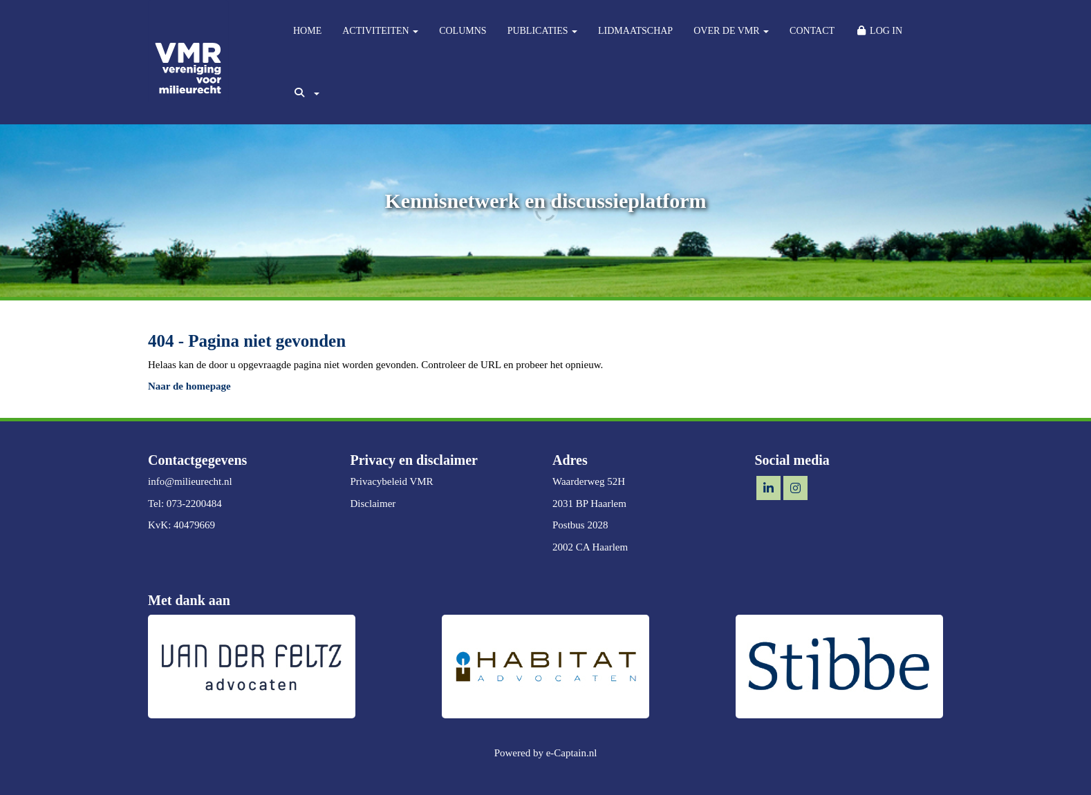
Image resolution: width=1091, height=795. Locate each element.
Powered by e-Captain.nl (545, 752)
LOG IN (878, 31)
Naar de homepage (189, 386)
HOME (307, 31)
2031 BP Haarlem (589, 503)
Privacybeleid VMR (392, 481)
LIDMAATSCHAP (635, 31)
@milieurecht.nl (190, 481)
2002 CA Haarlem (590, 547)
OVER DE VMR (731, 31)
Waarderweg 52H (588, 481)
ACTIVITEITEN (380, 31)
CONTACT (812, 31)
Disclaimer (373, 503)
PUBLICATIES (542, 31)
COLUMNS (462, 31)
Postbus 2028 (580, 524)
